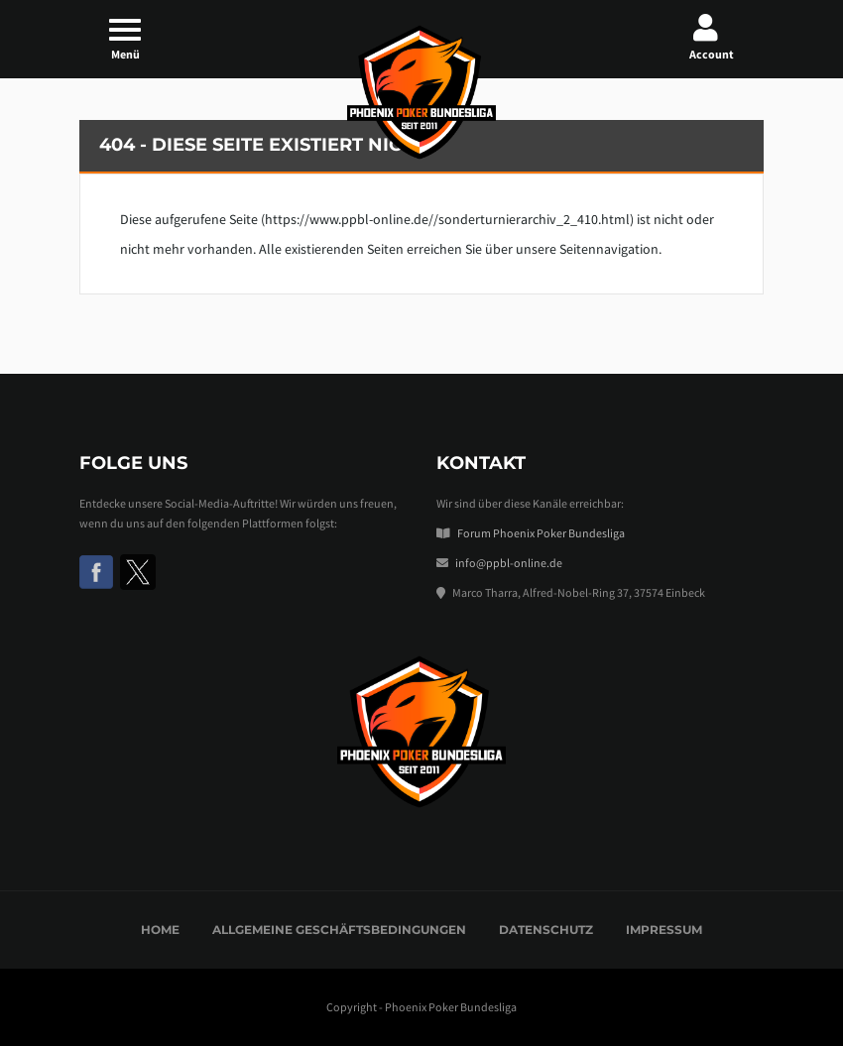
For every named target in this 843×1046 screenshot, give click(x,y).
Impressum (664, 929)
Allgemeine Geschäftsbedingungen (339, 929)
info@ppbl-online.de (508, 562)
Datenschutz (546, 929)
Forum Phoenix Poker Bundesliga (541, 532)
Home (160, 929)
